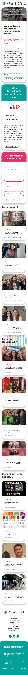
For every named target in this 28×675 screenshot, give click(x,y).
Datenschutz (5, 668)
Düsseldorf (8, 40)
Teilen (8, 78)
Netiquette (14, 668)
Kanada (5, 73)
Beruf (22, 63)
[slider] (14, 14)
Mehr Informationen (11, 146)
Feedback (19, 78)
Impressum (23, 668)
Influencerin (10, 73)
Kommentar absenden (12, 200)
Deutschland (15, 59)
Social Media (6, 74)
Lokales (15, 73)
